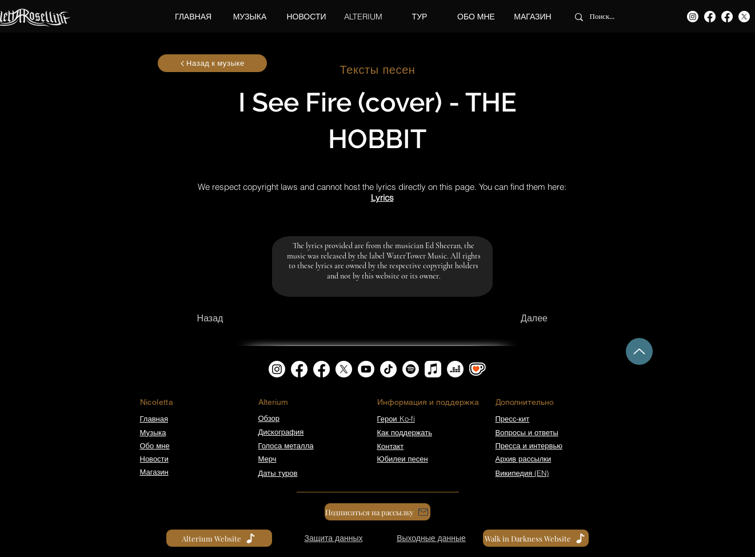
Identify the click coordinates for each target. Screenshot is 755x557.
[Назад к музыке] (212, 63)
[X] (744, 16)
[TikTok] (388, 369)
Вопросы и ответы (527, 432)
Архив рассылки (524, 458)
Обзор (269, 418)
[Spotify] (410, 369)
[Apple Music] (433, 369)
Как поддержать (404, 432)
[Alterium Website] (219, 538)
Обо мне (155, 445)
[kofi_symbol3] (477, 369)
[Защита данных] (334, 538)
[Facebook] (710, 16)
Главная (154, 418)
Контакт (390, 446)
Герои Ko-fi (396, 418)
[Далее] (534, 318)
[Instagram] (692, 16)
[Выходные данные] (431, 538)
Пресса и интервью (529, 445)
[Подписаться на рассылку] (377, 511)
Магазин (154, 471)
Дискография (281, 431)
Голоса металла (286, 445)
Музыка (153, 432)
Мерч (267, 458)
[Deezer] (455, 369)
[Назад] (210, 318)
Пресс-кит (513, 418)
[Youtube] (366, 369)
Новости (154, 458)
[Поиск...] (612, 17)
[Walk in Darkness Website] (536, 538)
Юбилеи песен (402, 458)
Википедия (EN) (522, 473)
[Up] (639, 351)
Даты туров (278, 473)
